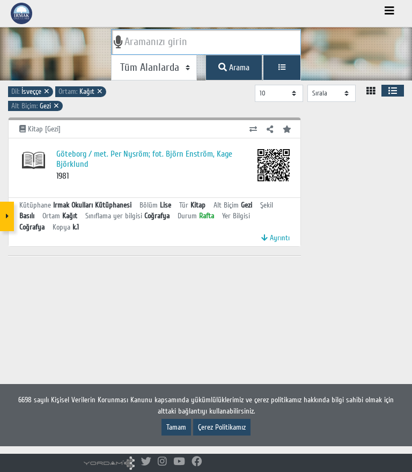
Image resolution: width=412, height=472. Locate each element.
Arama (233, 67)
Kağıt (80, 91)
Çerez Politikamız (222, 427)
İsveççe (30, 91)
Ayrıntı (275, 237)
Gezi (35, 105)
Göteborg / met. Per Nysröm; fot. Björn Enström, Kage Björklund (144, 159)
